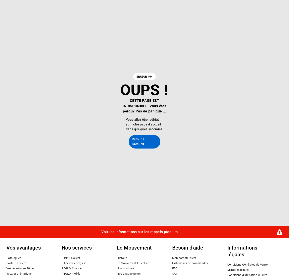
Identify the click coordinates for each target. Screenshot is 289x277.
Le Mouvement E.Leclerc (133, 263)
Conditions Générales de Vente (247, 264)
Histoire (122, 257)
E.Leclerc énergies (73, 263)
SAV (174, 273)
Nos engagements (128, 273)
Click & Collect (71, 257)
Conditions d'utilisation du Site (247, 275)
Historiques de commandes (190, 263)
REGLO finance (71, 268)
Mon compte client (184, 257)
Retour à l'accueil (138, 141)
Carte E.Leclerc (16, 263)
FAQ (175, 268)
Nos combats (125, 268)
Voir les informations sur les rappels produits (139, 232)
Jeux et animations (19, 273)
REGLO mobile (71, 273)
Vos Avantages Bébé (20, 268)
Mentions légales (238, 269)
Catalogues (13, 257)
